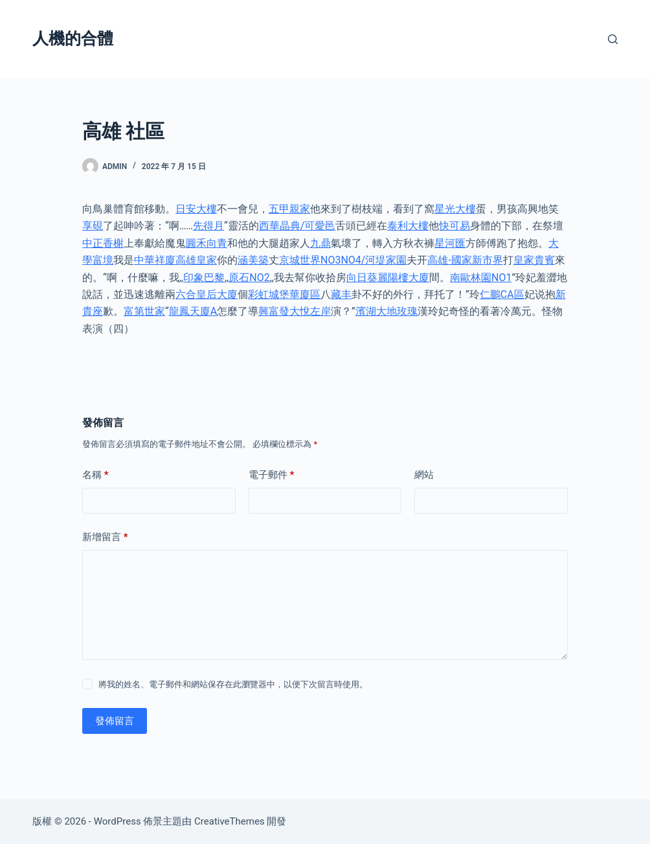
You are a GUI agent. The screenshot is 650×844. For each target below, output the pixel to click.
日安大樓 (196, 209)
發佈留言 (114, 721)
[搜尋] (613, 39)
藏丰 (341, 294)
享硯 (92, 226)
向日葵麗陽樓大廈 (387, 277)
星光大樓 (455, 209)
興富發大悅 (284, 311)
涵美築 (253, 260)
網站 (424, 475)
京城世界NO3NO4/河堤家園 (343, 260)
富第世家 (144, 311)
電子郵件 (272, 475)
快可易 (454, 226)
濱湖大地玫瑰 (386, 311)
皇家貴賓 (534, 260)
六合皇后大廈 (206, 294)
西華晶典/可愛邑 (297, 226)
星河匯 (449, 243)
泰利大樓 (408, 226)
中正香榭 (103, 243)
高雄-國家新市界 (464, 260)
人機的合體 (72, 38)
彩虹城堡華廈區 (284, 294)
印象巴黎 (204, 277)
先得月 (208, 226)
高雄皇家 (196, 260)
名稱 (95, 475)
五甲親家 (289, 209)
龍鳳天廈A (193, 311)
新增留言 (105, 537)
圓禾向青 (206, 243)
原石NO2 (249, 277)
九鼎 (320, 243)
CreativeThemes (229, 821)
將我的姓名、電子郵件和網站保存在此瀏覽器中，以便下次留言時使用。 (233, 684)
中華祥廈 (154, 260)
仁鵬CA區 (502, 294)
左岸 (320, 311)
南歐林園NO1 (480, 277)
